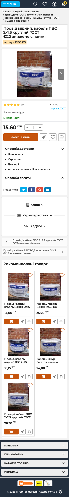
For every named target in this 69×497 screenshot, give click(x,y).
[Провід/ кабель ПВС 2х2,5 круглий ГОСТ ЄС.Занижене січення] (18, 397)
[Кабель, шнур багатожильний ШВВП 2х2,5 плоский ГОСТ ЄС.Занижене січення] (50, 342)
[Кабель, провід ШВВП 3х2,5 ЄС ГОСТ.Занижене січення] (50, 287)
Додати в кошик (20, 137)
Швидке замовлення (43, 137)
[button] (61, 74)
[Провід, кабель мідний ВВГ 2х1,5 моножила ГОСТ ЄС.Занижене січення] (18, 342)
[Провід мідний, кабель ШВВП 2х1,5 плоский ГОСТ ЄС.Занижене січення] (18, 287)
